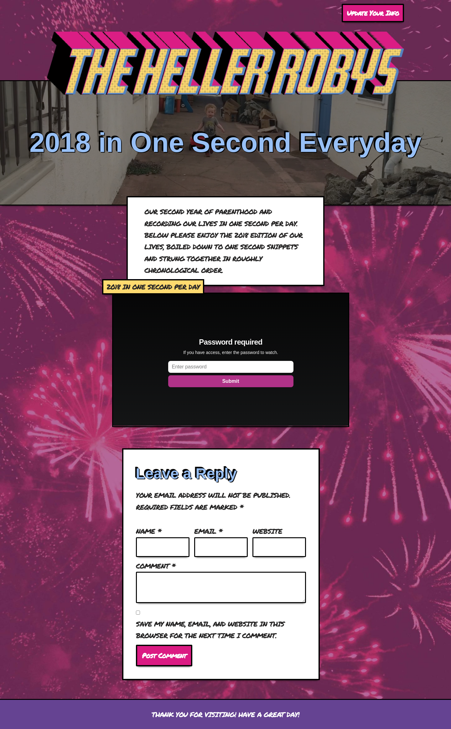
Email (208, 531)
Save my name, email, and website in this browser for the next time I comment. (210, 629)
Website (267, 531)
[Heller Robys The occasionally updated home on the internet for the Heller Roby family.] (225, 63)
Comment (156, 566)
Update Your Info (373, 13)
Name (149, 531)
